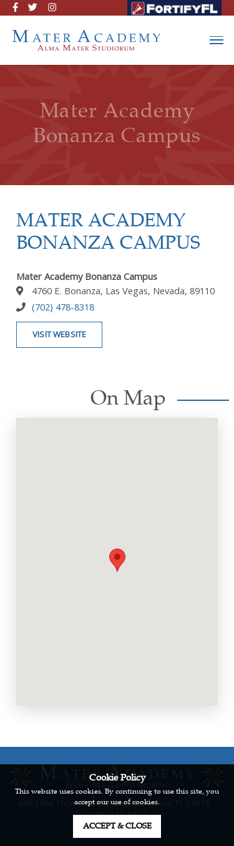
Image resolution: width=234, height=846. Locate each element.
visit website (59, 334)
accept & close (117, 825)
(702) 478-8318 (63, 306)
